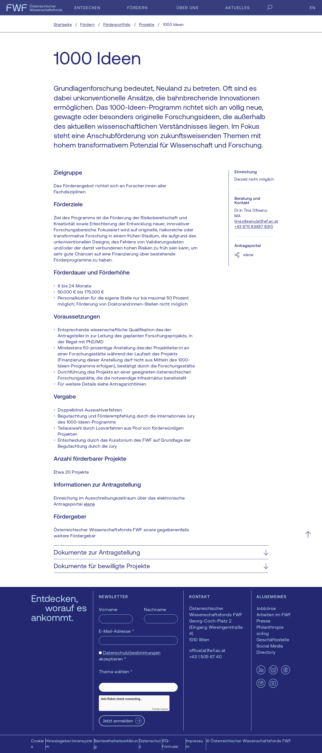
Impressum (194, 743)
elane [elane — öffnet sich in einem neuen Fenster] (89, 503)
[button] (161, 552)
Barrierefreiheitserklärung (116, 743)
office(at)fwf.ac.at (207, 650)
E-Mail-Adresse (116, 631)
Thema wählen (116, 671)
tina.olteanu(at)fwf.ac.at (256, 221)
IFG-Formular (170, 743)
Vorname (108, 609)
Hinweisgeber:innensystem (69, 743)
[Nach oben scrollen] (308, 534)
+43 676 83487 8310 (253, 226)
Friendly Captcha (160, 709)
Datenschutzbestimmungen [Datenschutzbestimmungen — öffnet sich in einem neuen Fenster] (131, 652)
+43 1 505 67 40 (205, 656)
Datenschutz (150, 743)
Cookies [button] (37, 743)
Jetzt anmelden (118, 720)
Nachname (155, 609)
